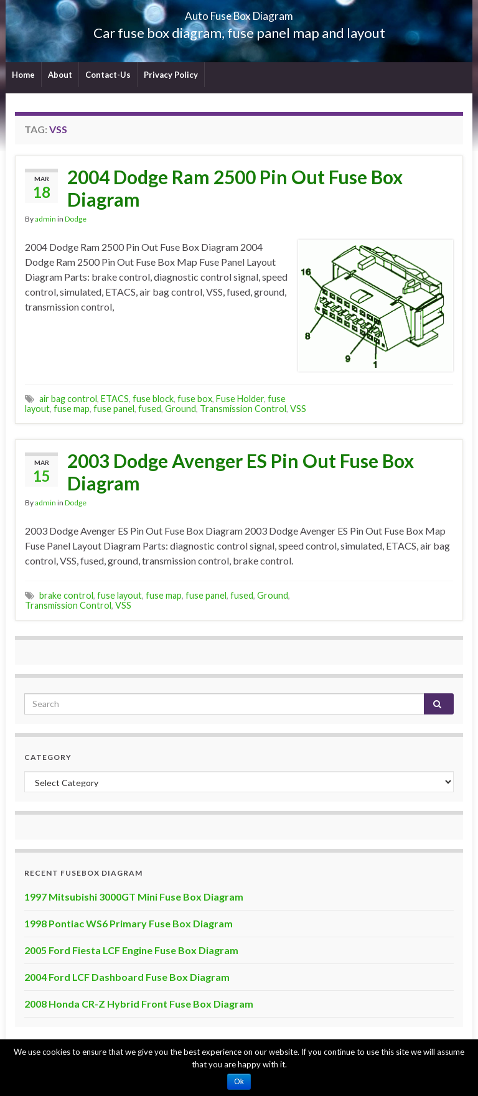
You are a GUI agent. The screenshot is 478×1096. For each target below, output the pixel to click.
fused (149, 408)
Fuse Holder (240, 398)
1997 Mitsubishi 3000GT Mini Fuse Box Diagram (133, 896)
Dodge (76, 218)
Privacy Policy (171, 75)
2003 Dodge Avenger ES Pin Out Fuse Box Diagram (240, 471)
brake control (66, 595)
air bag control (68, 398)
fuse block (153, 398)
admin (45, 218)
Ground (180, 408)
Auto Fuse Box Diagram (239, 12)
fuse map (72, 408)
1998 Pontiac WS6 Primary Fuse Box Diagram (128, 923)
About (60, 75)
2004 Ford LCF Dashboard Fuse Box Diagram (127, 977)
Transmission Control (243, 408)
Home (23, 75)
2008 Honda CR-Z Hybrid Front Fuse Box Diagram (138, 1003)
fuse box (194, 398)
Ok (238, 1081)
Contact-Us (108, 75)
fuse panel (113, 408)
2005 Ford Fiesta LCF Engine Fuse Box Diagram (131, 950)
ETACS (115, 398)
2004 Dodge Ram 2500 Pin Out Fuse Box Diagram (235, 188)
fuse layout (119, 595)
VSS (298, 408)
